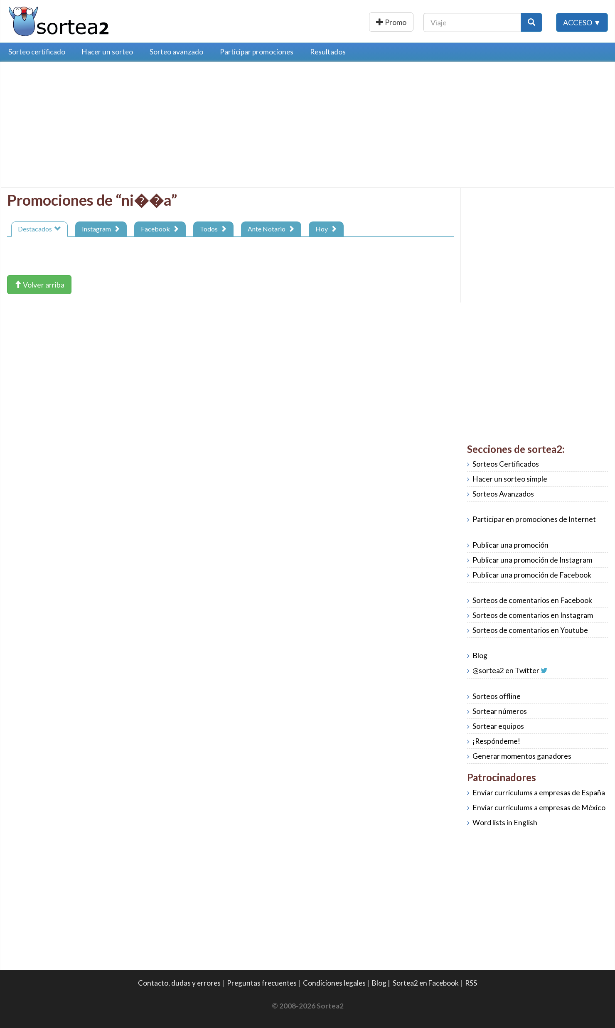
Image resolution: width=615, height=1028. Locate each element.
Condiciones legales (334, 983)
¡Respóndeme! (496, 741)
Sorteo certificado (36, 51)
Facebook (160, 229)
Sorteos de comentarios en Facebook (532, 600)
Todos (213, 229)
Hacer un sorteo (107, 51)
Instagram (101, 229)
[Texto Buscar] (472, 22)
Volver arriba (39, 284)
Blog (479, 655)
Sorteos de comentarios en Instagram (532, 615)
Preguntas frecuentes (262, 983)
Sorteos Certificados (505, 464)
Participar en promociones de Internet (534, 519)
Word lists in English (504, 822)
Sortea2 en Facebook (426, 983)
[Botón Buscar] (531, 22)
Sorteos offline (496, 696)
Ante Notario (271, 229)
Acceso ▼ (582, 22)
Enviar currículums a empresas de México (538, 807)
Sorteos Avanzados (503, 493)
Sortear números (499, 711)
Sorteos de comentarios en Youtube (530, 630)
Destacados (39, 229)
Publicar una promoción (365, 22)
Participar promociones (256, 51)
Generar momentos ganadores (521, 756)
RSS (471, 983)
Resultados (328, 51)
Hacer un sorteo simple (509, 479)
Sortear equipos (498, 726)
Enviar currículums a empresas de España (538, 792)
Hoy (326, 229)
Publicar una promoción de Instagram (532, 560)
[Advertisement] (77, 127)
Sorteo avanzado (176, 51)
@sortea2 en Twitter (505, 670)
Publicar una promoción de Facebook (531, 575)
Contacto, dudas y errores (179, 983)
